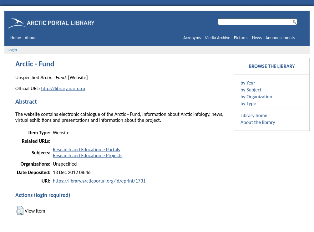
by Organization (256, 97)
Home (15, 37)
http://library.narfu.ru (63, 88)
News (257, 37)
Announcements (280, 37)
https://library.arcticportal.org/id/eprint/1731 (99, 181)
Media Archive (217, 37)
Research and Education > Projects (87, 155)
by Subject (251, 90)
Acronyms (192, 37)
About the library (258, 122)
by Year (248, 83)
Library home (254, 115)
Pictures (241, 37)
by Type (248, 103)
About (30, 37)
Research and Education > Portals (86, 149)
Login (12, 50)
